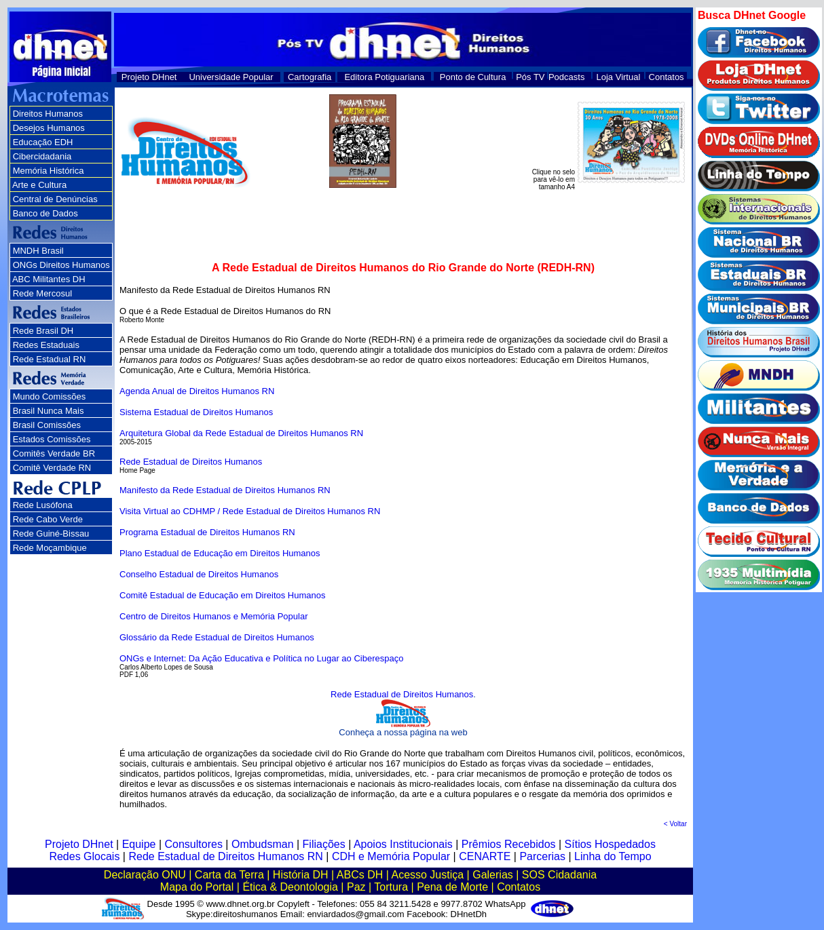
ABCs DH (360, 874)
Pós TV (530, 77)
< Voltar (675, 824)
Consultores (194, 844)
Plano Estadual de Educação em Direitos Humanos (219, 553)
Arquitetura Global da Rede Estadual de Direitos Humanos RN (241, 433)
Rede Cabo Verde (48, 519)
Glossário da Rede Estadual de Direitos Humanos (216, 637)
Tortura (391, 887)
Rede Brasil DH (43, 331)
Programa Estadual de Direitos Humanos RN (207, 532)
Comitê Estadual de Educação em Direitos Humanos (222, 595)
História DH (301, 874)
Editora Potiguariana (384, 77)
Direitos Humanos (48, 114)
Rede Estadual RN (49, 359)
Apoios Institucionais (403, 844)
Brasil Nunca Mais (48, 411)
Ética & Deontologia (290, 887)
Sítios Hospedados (610, 844)
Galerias (492, 874)
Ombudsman (262, 844)
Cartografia (309, 77)
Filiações (324, 844)
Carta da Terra (229, 874)
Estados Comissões (52, 439)
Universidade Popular (231, 77)
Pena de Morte (452, 887)
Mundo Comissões (49, 396)
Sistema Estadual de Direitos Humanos (196, 412)
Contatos (666, 77)
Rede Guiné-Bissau (51, 533)
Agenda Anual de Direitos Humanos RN (196, 391)
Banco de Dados (45, 213)
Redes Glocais (84, 856)
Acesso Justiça (427, 874)
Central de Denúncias (55, 199)
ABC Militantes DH (49, 279)
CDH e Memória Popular (391, 856)
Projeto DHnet (149, 77)
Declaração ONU (145, 874)
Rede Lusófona (43, 505)
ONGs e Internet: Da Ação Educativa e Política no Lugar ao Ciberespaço (261, 658)
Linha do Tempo (613, 856)
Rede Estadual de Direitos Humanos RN (225, 856)
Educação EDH (43, 142)
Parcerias (542, 856)
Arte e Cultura (39, 185)
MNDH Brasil (38, 251)
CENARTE (484, 856)
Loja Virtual (619, 77)
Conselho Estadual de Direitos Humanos (198, 574)
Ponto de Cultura (473, 77)
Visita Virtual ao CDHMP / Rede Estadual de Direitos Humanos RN (249, 511)
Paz (356, 887)
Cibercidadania (42, 156)
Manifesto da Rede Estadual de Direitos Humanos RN (225, 490)
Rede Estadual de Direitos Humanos (190, 462)
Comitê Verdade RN (52, 468)
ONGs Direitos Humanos (61, 265)
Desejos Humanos (49, 128)
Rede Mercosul (42, 293)
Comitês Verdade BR (54, 453)
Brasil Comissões (47, 425)
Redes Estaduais (46, 345)
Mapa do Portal (197, 887)
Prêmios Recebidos (509, 844)
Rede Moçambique (50, 548)
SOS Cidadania (559, 874)
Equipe (139, 844)
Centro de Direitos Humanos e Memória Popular (213, 616)
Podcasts (566, 77)
